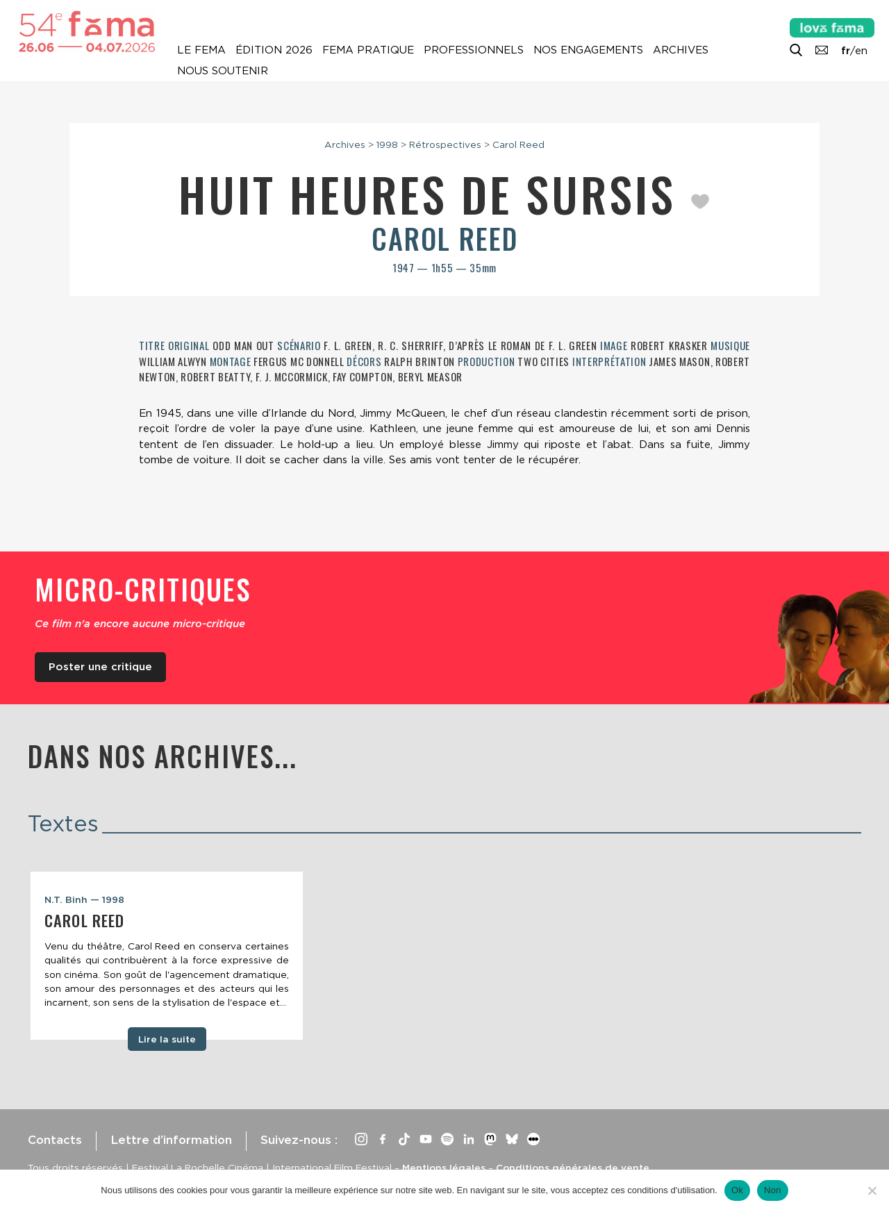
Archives (680, 50)
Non (772, 1190)
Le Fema (201, 50)
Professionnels (474, 50)
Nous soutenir (222, 71)
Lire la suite (167, 1039)
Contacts (55, 1140)
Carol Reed (518, 144)
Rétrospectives (445, 144)
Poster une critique (100, 667)
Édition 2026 (274, 50)
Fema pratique (368, 50)
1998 (387, 144)
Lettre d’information (171, 1140)
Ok (737, 1190)
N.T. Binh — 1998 (84, 899)
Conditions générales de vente (572, 1167)
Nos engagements (588, 50)
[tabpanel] (167, 956)
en (861, 50)
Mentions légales (443, 1167)
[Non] (872, 1190)
